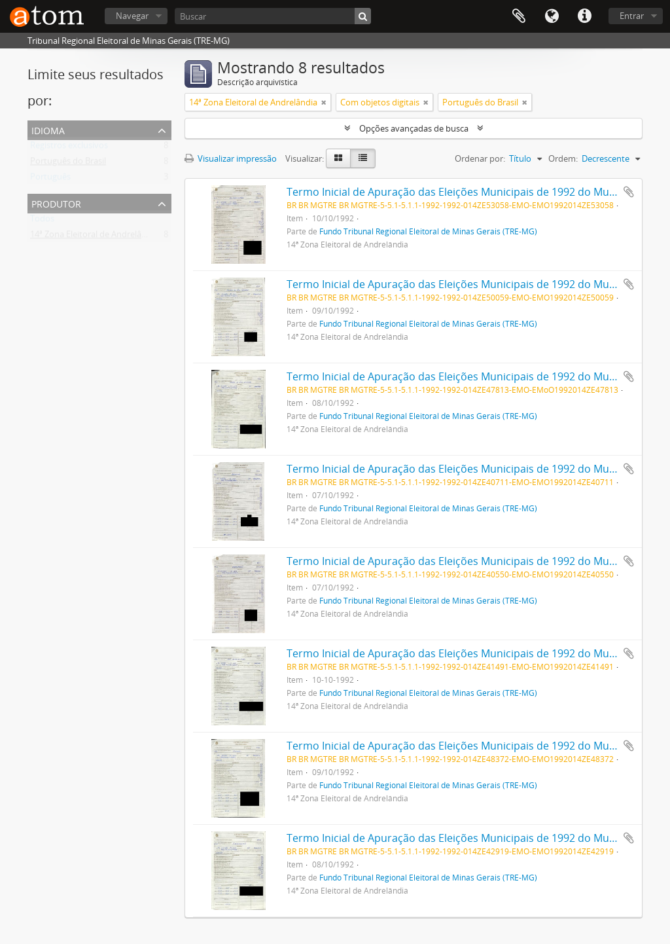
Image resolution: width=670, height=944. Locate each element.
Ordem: (563, 158)
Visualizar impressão (231, 158)
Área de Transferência (518, 16)
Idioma (551, 16)
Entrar (632, 16)
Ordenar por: (480, 158)
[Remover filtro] (323, 102)
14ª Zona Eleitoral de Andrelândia (94, 237)
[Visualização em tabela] (363, 158)
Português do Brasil (68, 164)
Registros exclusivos (69, 148)
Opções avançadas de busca (413, 128)
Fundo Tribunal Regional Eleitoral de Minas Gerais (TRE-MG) (428, 231)
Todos (42, 221)
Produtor (56, 202)
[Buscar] (273, 16)
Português (50, 179)
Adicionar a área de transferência (628, 191)
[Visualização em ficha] (338, 158)
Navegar (132, 16)
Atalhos (584, 16)
